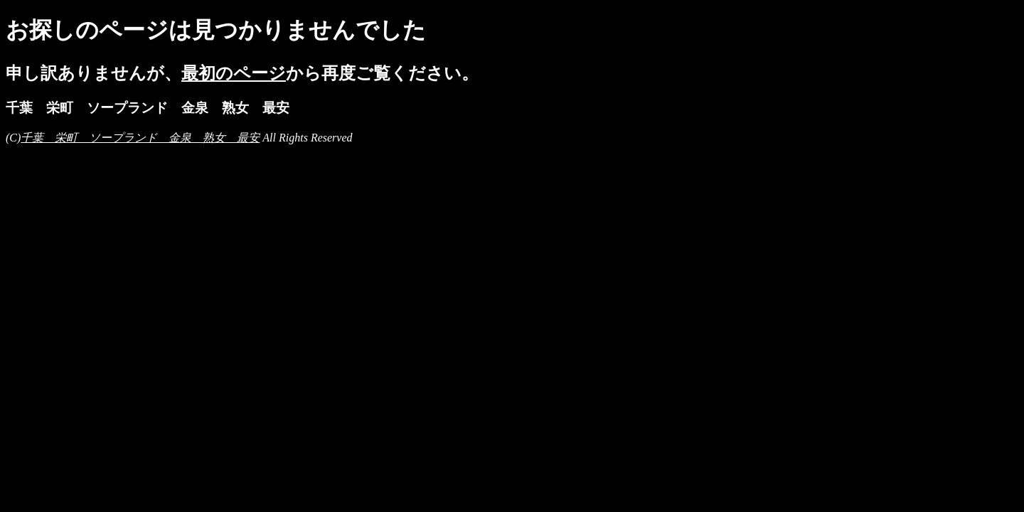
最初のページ (233, 73)
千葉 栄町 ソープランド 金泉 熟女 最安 (140, 138)
